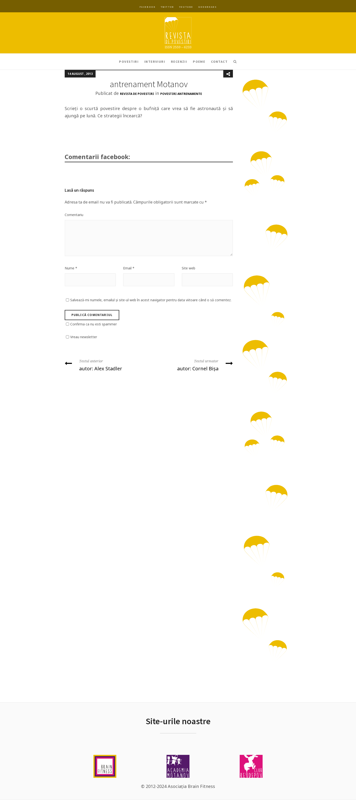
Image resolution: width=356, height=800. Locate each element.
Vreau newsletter (83, 337)
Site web (188, 268)
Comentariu (74, 214)
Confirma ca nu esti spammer (93, 324)
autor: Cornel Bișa (192, 365)
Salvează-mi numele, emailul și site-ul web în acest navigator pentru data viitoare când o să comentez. (150, 300)
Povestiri (129, 61)
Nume (71, 268)
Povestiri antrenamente (181, 94)
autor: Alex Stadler (105, 365)
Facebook (147, 6)
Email (128, 268)
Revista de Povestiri (137, 94)
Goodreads (207, 6)
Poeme (199, 61)
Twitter (167, 6)
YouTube (186, 6)
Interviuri (154, 61)
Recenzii (179, 61)
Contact (219, 61)
